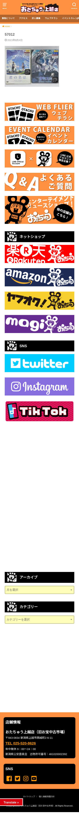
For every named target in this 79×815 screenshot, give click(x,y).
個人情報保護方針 (47, 796)
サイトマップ (29, 796)
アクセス (23, 18)
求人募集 (36, 18)
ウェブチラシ (51, 18)
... (36, 813)
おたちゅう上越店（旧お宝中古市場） (38, 806)
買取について (8, 18)
